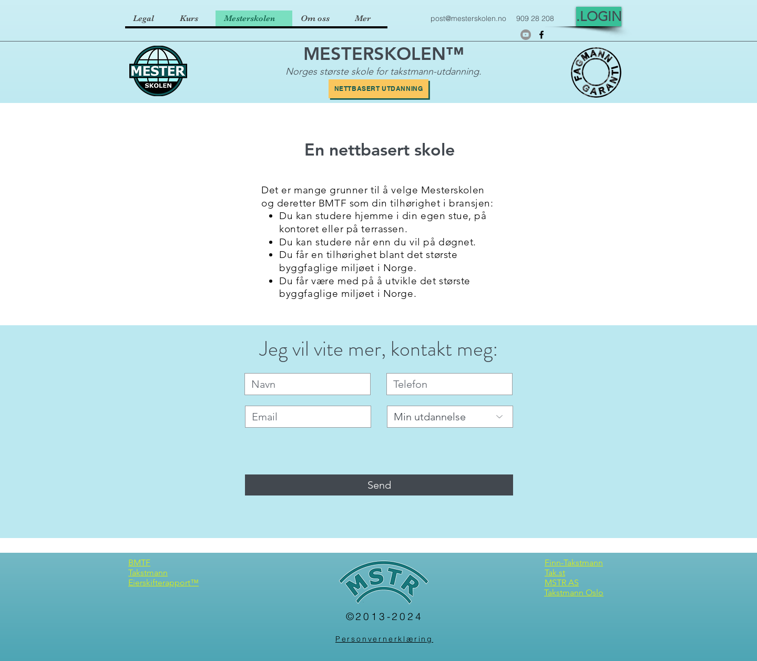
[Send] (379, 484)
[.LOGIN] (598, 16)
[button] (193, 18)
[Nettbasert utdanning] (378, 88)
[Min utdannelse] (450, 417)
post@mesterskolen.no (468, 18)
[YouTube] (525, 34)
